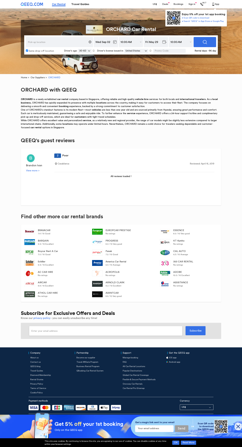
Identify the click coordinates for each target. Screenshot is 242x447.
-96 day (212, 51)
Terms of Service (38, 388)
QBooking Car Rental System (90, 371)
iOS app (172, 358)
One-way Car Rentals (133, 384)
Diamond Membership (40, 375)
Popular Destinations (132, 371)
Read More (188, 442)
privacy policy (41, 318)
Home (24, 77)
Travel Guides (80, 4)
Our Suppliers (38, 77)
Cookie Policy (36, 393)
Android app (174, 362)
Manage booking (130, 358)
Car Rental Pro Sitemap (134, 388)
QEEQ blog (35, 366)
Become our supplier (85, 358)
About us (34, 358)
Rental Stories (36, 380)
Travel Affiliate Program (87, 362)
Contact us (35, 362)
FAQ (125, 362)
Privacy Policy (36, 384)
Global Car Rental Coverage (136, 375)
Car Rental (59, 4)
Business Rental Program (87, 366)
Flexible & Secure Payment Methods (139, 380)
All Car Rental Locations (134, 366)
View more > (32, 170)
